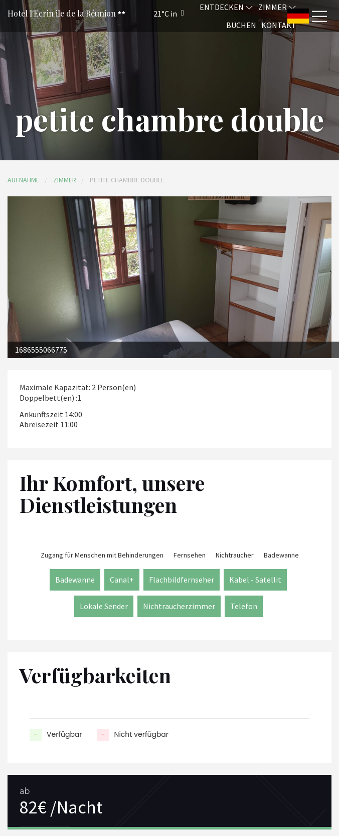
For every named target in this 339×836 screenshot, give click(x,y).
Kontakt (278, 25)
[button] (155, 13)
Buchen (241, 25)
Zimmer (64, 179)
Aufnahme (24, 179)
